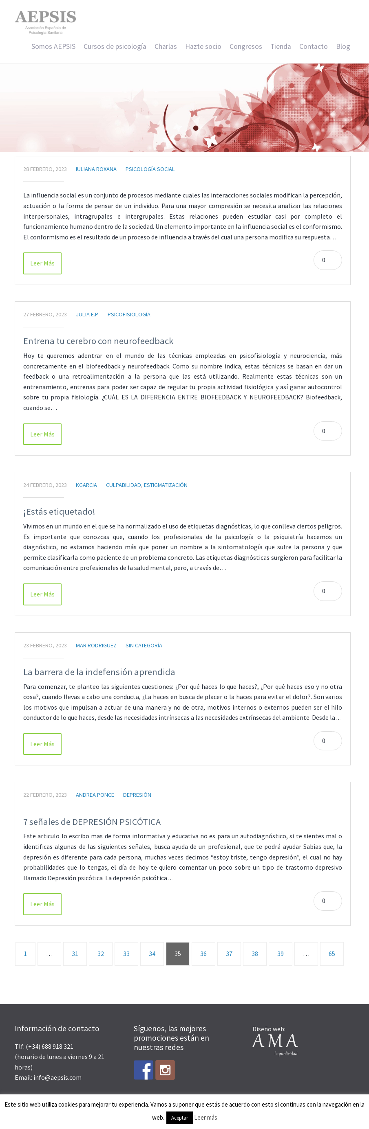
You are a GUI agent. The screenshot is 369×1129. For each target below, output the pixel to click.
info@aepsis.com (57, 1077)
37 (229, 953)
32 (100, 953)
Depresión (137, 794)
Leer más (205, 1117)
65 (332, 953)
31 (75, 953)
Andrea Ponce (95, 794)
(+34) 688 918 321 (49, 1046)
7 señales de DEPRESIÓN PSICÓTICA (92, 821)
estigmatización (166, 485)
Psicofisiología (129, 314)
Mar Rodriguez (96, 645)
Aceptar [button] (179, 1117)
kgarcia (86, 485)
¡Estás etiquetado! (59, 511)
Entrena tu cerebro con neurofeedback (98, 340)
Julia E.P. (87, 314)
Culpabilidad (123, 485)
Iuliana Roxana (96, 169)
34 (152, 953)
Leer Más (42, 263)
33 (126, 953)
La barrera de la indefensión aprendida (99, 671)
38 (255, 953)
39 (280, 953)
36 (203, 953)
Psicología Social (150, 169)
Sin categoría (144, 645)
